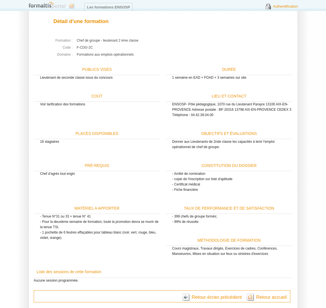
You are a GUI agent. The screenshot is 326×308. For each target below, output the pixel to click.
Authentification (285, 6)
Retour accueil (271, 297)
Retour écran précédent (217, 297)
